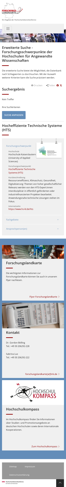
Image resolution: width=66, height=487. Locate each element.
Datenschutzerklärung (19, 475)
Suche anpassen (13, 115)
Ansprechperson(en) (16, 228)
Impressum (30, 466)
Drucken (37, 85)
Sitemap (13, 466)
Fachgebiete (12, 219)
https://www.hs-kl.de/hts (20, 209)
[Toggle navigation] (8, 28)
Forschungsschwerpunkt (18, 145)
